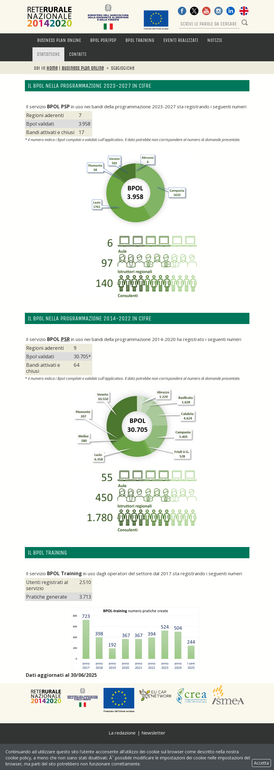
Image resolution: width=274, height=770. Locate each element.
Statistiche (48, 54)
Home (52, 68)
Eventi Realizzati (180, 40)
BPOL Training (139, 40)
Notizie (214, 40)
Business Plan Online (59, 40)
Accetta (261, 763)
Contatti (77, 54)
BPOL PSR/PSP (103, 40)
